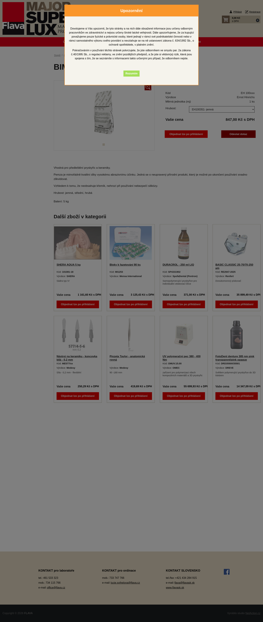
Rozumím (131, 73)
